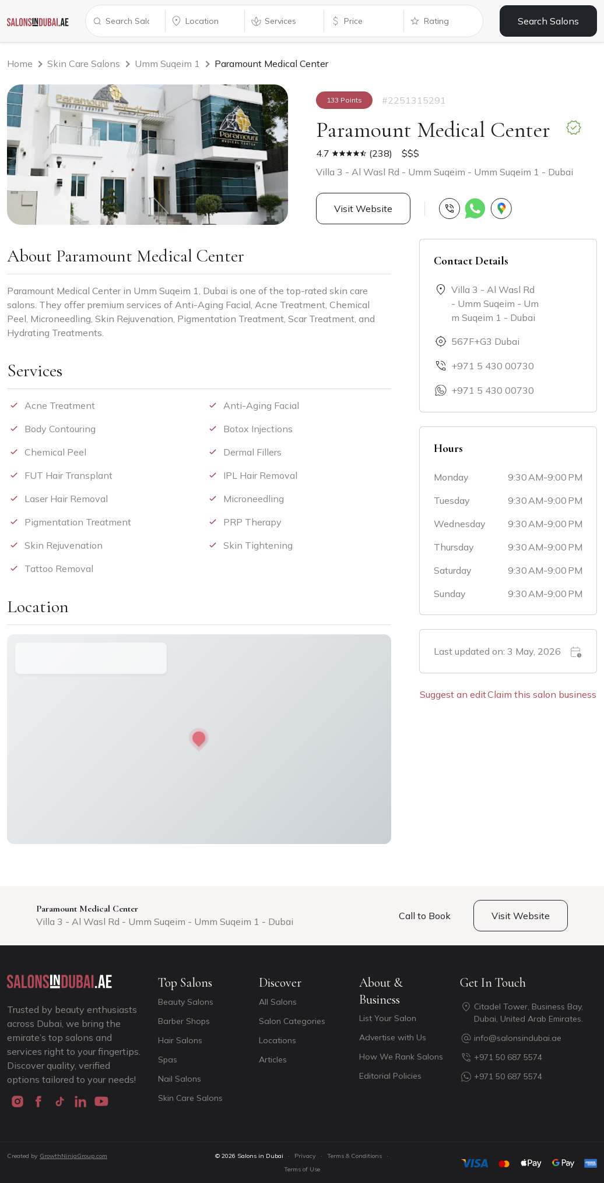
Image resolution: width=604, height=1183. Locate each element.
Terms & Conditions (354, 1156)
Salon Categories (292, 1021)
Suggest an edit (453, 694)
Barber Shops (184, 1021)
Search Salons (548, 21)
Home (20, 63)
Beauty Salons (185, 1002)
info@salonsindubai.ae (517, 1038)
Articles (273, 1059)
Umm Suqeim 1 (167, 63)
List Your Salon (387, 1018)
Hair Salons (180, 1040)
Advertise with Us (392, 1037)
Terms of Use (302, 1169)
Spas (167, 1059)
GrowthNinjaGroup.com (73, 1156)
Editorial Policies (390, 1076)
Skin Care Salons (83, 63)
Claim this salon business (541, 694)
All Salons (278, 1002)
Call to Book (425, 915)
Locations (277, 1040)
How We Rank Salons (401, 1056)
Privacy (305, 1156)
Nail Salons (179, 1078)
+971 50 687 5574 (508, 1057)
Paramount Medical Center (271, 63)
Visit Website (363, 208)
